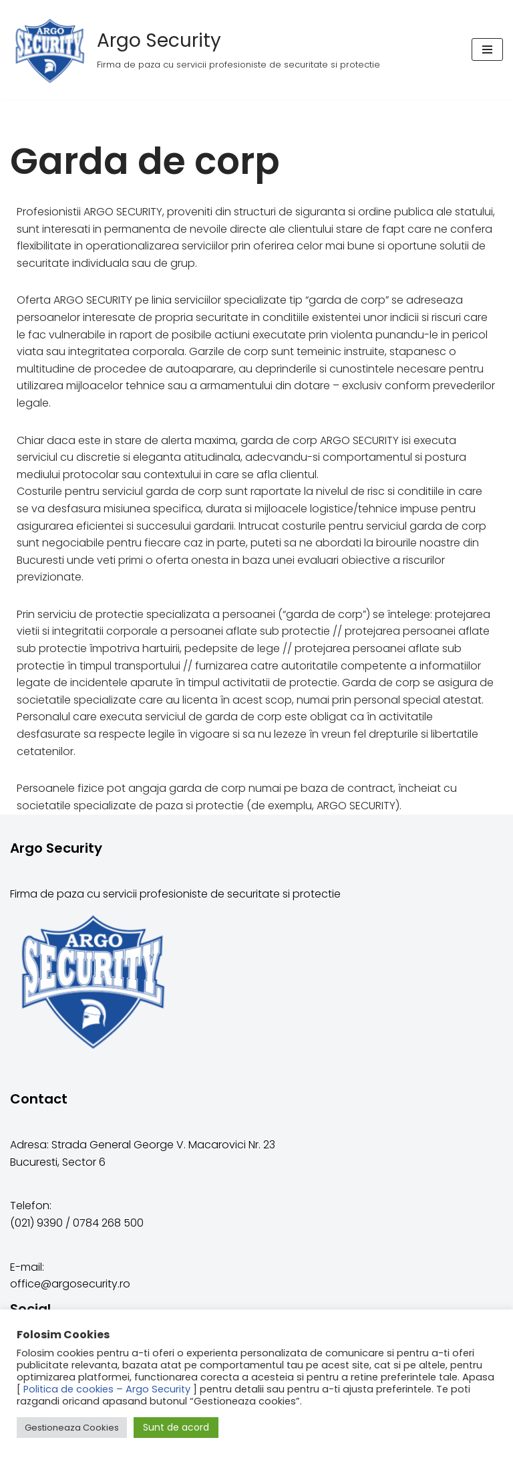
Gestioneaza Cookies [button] (72, 1427)
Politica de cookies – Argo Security (106, 1389)
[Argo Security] (195, 49)
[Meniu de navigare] (487, 49)
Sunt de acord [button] (176, 1427)
